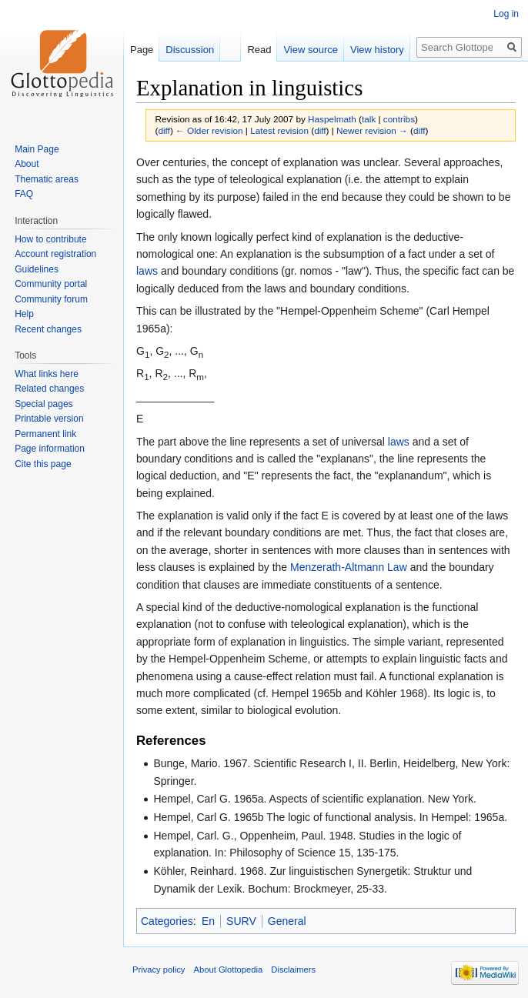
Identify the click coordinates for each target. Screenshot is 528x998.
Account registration (55, 254)
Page (141, 49)
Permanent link (45, 434)
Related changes (49, 388)
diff (163, 130)
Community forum (51, 299)
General (287, 921)
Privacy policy (158, 969)
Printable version (49, 418)
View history (377, 49)
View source (310, 49)
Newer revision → (372, 130)
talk (369, 119)
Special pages (43, 404)
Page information (50, 448)
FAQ (24, 194)
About (26, 164)
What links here (47, 374)
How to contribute (50, 239)
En (208, 921)
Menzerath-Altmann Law (348, 567)
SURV (241, 921)
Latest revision (279, 130)
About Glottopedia (228, 969)
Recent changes (48, 329)
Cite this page (43, 464)
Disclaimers (293, 969)
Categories (167, 921)
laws (147, 271)
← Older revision (209, 130)
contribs (399, 119)
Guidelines (36, 269)
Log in (506, 13)
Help (24, 314)
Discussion (189, 49)
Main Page (36, 149)
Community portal (51, 284)
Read (259, 49)
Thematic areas (47, 179)
